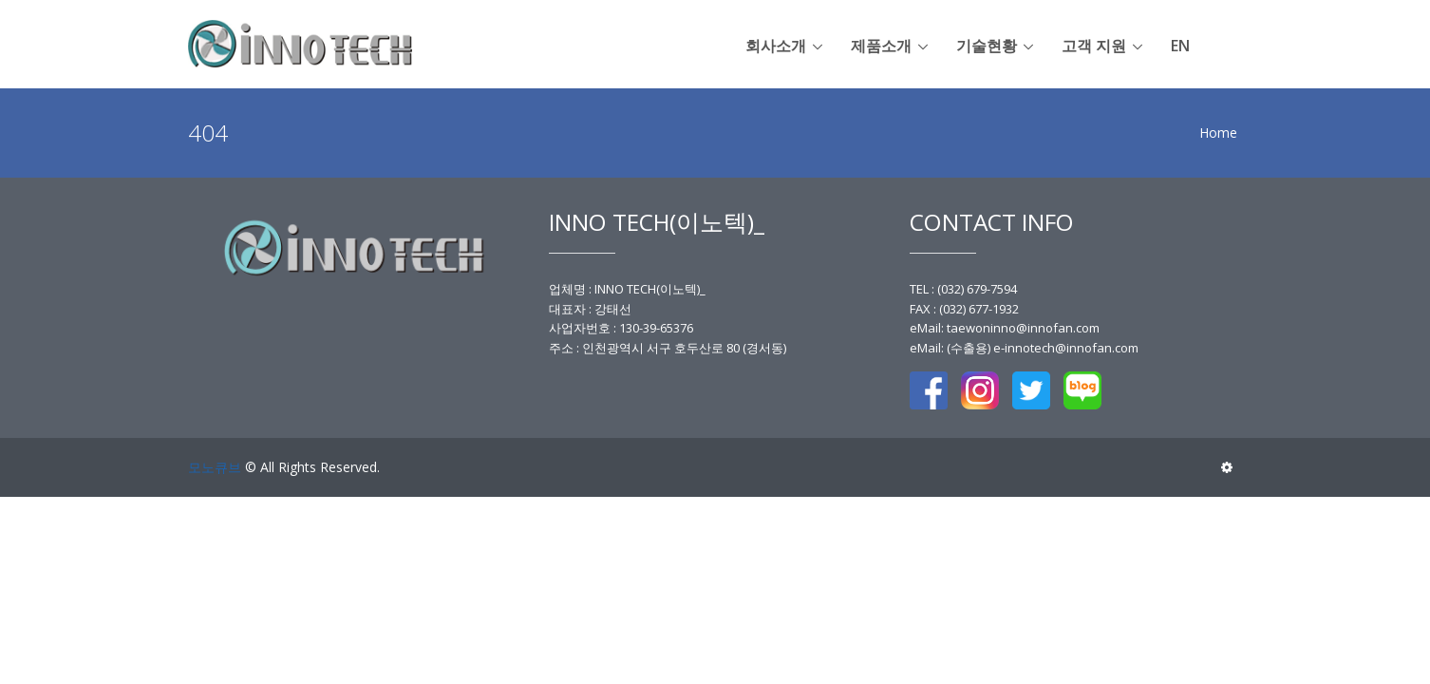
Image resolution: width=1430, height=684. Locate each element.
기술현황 (986, 45)
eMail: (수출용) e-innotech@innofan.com (1024, 347)
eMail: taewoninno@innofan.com (1005, 327)
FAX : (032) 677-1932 (964, 308)
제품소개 (881, 45)
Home (1218, 133)
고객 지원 (1094, 45)
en (1180, 45)
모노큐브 (214, 467)
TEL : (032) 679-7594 (963, 288)
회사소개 (775, 45)
